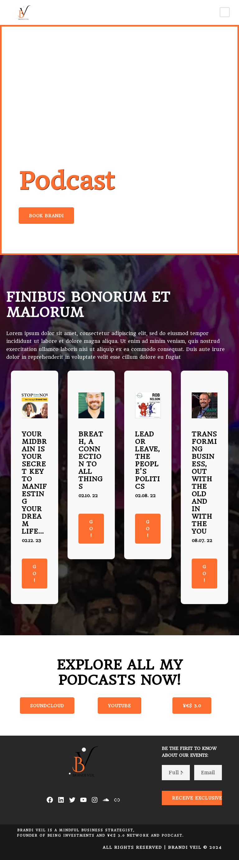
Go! (35, 573)
